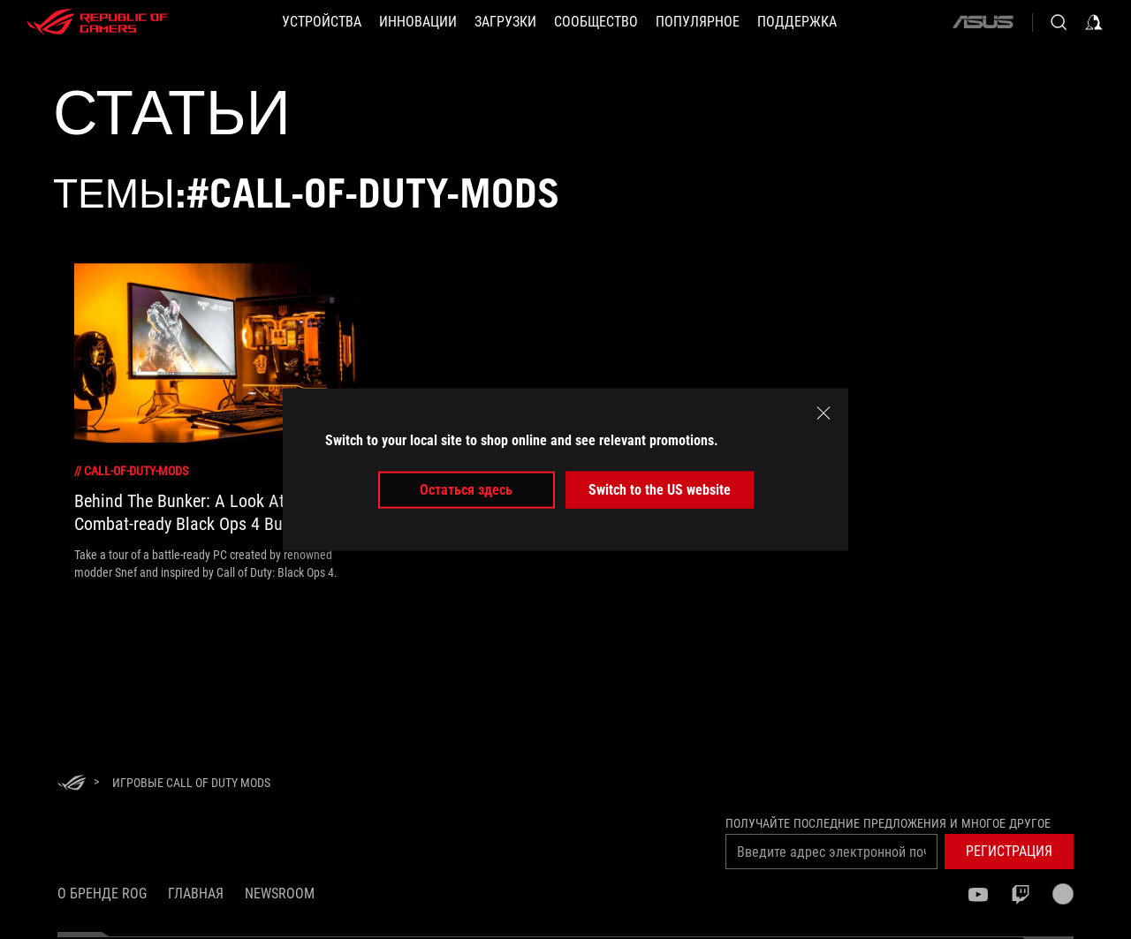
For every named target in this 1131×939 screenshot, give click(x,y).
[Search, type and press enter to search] (1058, 22)
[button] (321, 22)
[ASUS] (982, 22)
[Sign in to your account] (1093, 22)
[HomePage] (71, 784)
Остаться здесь (466, 489)
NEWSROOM (280, 893)
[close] (823, 412)
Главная (196, 893)
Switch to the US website (659, 489)
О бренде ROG (102, 893)
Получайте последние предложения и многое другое (888, 823)
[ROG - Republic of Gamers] (97, 22)
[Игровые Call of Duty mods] (191, 783)
